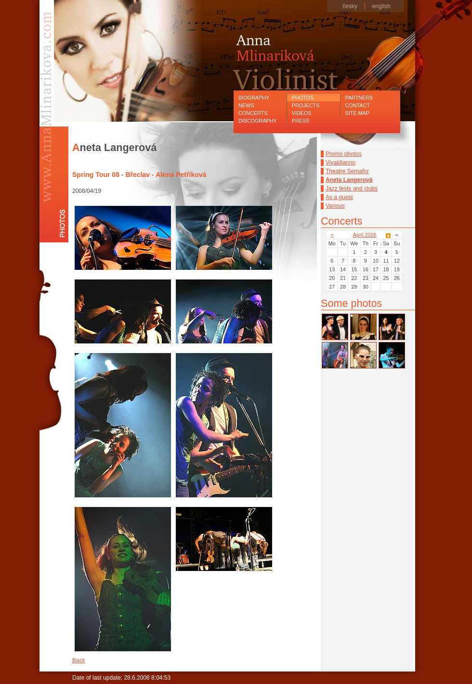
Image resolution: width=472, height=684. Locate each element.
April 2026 (365, 235)
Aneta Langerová (349, 180)
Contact (357, 105)
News (246, 105)
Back (78, 660)
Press (301, 121)
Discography (257, 121)
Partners (359, 98)
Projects (306, 105)
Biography (253, 98)
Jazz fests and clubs (352, 188)
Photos (303, 98)
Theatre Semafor (347, 171)
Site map (357, 113)
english (381, 6)
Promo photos (344, 154)
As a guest (339, 197)
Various (335, 206)
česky (349, 6)
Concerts (252, 113)
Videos (302, 113)
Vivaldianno (340, 162)
